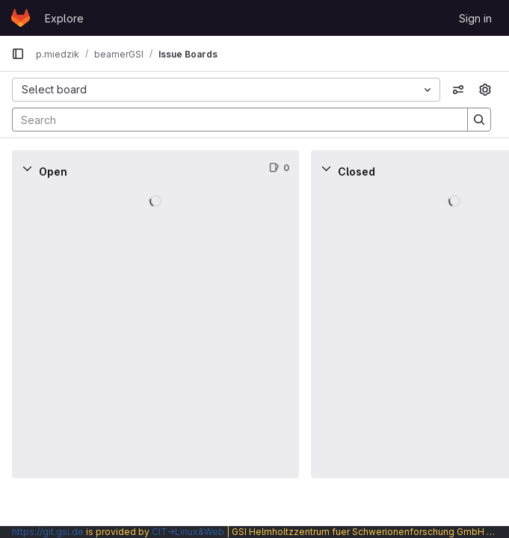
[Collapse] (27, 168)
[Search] (232, 120)
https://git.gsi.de (48, 531)
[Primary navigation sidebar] (18, 54)
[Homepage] (20, 18)
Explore (64, 18)
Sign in (475, 18)
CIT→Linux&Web (188, 531)
